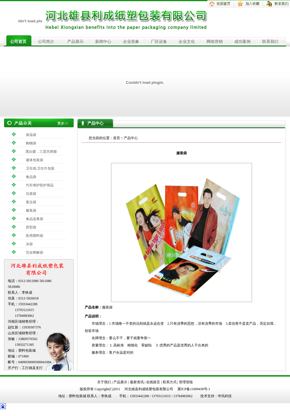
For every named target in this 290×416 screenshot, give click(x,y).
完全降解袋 (34, 252)
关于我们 (104, 382)
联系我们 (270, 41)
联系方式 (170, 382)
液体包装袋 (34, 160)
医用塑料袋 (34, 236)
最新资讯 (137, 382)
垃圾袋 (31, 194)
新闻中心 (103, 41)
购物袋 (31, 143)
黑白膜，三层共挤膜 (41, 152)
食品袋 (31, 177)
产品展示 (75, 41)
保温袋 (31, 135)
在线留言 (153, 382)
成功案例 (242, 41)
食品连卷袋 (34, 219)
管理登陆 (186, 382)
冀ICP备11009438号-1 (193, 389)
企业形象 (131, 41)
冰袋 (29, 244)
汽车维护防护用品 (40, 185)
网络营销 (214, 41)
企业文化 (187, 41)
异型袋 (31, 227)
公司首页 (18, 41)
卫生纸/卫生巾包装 (40, 168)
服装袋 (31, 210)
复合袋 (31, 202)
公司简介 (46, 41)
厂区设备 (159, 41)
